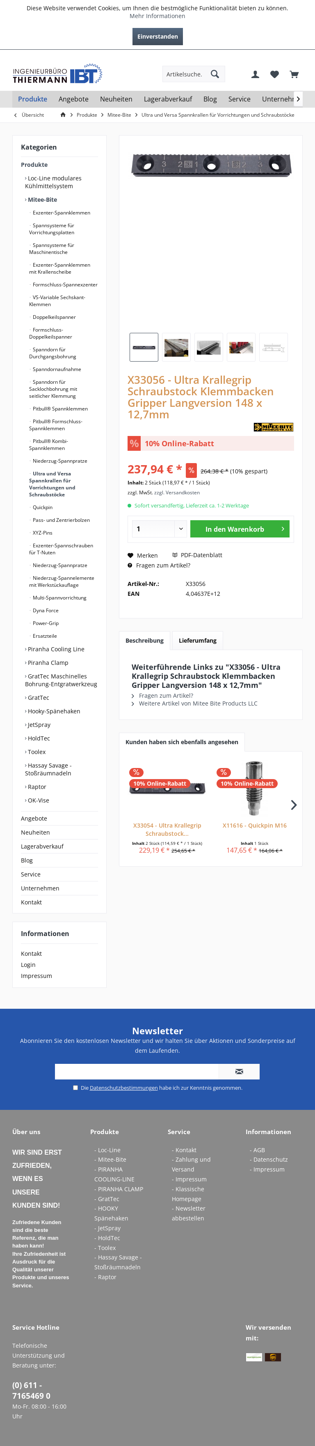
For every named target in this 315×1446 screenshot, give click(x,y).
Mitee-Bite (41, 199)
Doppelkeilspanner (54, 317)
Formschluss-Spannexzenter (65, 284)
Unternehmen (40, 888)
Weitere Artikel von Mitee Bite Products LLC (195, 703)
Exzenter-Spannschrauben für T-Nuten (61, 549)
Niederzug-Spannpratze (59, 460)
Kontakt (31, 902)
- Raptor (105, 1277)
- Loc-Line (107, 1150)
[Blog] (210, 99)
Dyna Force (45, 610)
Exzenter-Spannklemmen (61, 212)
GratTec (37, 697)
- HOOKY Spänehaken (111, 1213)
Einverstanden (157, 36)
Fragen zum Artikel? (159, 565)
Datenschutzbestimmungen (124, 1087)
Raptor (36, 787)
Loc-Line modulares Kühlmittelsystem (53, 182)
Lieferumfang (198, 640)
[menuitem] (296, 56)
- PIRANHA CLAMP (118, 1189)
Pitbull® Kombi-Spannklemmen (48, 445)
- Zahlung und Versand (191, 1164)
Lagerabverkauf (42, 846)
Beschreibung (145, 640)
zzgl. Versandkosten (177, 492)
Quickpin (42, 507)
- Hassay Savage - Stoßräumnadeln (118, 1262)
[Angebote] (73, 99)
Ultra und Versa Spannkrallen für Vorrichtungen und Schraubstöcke (52, 484)
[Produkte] (32, 99)
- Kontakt (184, 1150)
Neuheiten (35, 832)
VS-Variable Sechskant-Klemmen (57, 301)
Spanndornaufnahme (56, 369)
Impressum (36, 976)
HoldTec (38, 738)
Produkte (34, 164)
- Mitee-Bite (110, 1159)
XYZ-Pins (42, 532)
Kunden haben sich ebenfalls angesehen (182, 742)
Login (28, 965)
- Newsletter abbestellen (188, 1213)
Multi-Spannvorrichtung (59, 597)
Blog (27, 860)
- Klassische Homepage (188, 1194)
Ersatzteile (44, 635)
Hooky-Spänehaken (53, 711)
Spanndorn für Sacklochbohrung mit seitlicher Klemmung (53, 388)
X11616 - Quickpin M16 (255, 825)
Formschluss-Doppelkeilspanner (50, 333)
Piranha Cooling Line (55, 649)
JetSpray (38, 725)
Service (31, 874)
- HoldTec (107, 1238)
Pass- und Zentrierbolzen (61, 520)
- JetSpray (107, 1228)
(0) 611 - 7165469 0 (31, 1390)
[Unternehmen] (284, 99)
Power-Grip (45, 623)
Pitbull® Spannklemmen (60, 408)
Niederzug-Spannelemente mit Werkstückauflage (61, 581)
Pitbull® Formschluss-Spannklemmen (55, 425)
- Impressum (189, 1179)
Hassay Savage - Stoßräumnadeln (48, 769)
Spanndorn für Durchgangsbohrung (52, 353)
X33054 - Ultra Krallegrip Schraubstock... (167, 829)
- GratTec (106, 1199)
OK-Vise (37, 800)
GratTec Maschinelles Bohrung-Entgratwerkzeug (61, 680)
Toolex (36, 752)
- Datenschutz (269, 1159)
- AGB (257, 1150)
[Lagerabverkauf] (168, 99)
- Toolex (105, 1248)
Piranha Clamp (47, 662)
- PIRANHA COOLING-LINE (114, 1174)
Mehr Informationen (157, 16)
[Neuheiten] (116, 99)
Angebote (34, 818)
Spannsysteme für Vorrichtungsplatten (51, 229)
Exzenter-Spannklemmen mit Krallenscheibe (59, 268)
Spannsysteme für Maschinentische (51, 249)
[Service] (239, 99)
